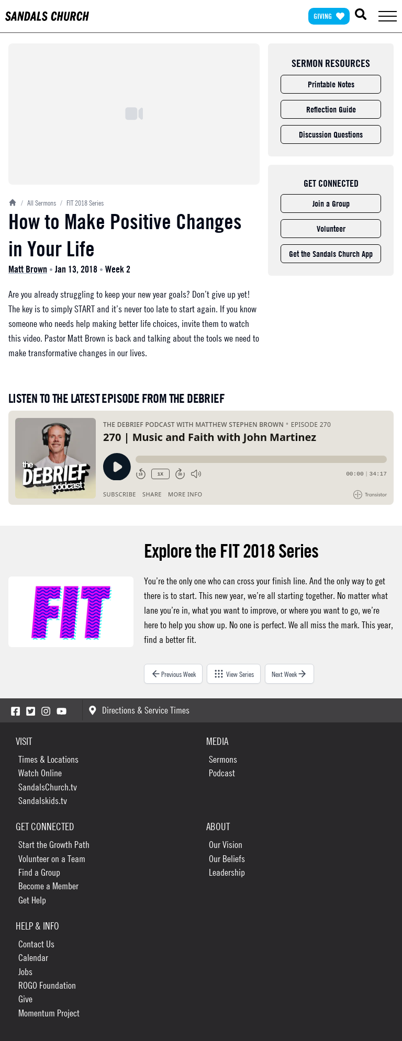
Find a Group (39, 872)
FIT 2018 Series (82, 202)
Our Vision (225, 844)
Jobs (25, 971)
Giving (329, 16)
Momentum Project (49, 1013)
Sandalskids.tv (42, 800)
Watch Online (40, 772)
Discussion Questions (331, 134)
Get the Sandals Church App (331, 253)
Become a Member (48, 885)
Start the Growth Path (54, 844)
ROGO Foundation (47, 985)
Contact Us (36, 943)
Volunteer (331, 228)
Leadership (227, 872)
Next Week (289, 674)
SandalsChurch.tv (47, 787)
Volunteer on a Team (51, 858)
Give (25, 998)
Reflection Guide (331, 109)
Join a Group (331, 203)
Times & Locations (48, 759)
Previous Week (173, 674)
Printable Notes (331, 84)
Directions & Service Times (139, 710)
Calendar (33, 957)
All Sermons (38, 202)
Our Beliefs (227, 858)
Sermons (223, 759)
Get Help (32, 900)
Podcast (222, 772)
